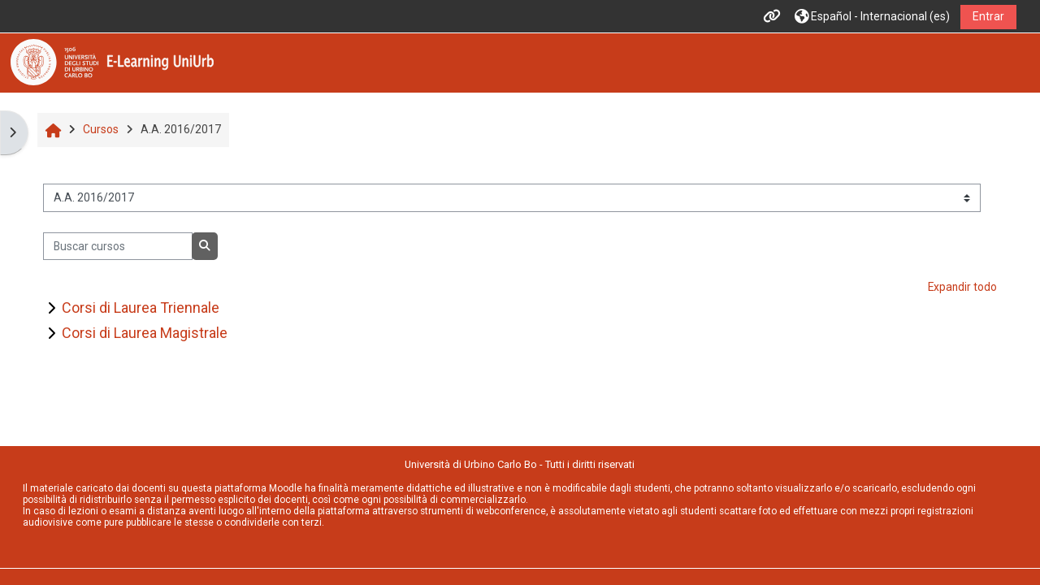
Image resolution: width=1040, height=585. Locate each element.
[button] (872, 16)
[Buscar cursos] (117, 246)
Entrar (988, 16)
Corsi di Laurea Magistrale (145, 332)
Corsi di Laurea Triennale (140, 307)
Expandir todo (962, 286)
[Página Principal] (112, 61)
